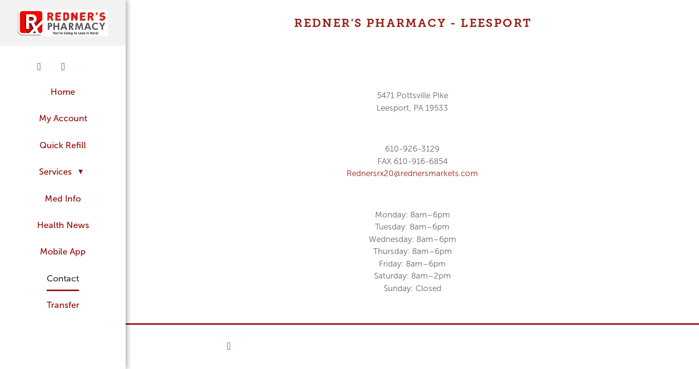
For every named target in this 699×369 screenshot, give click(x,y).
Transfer (63, 305)
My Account (63, 118)
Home (63, 92)
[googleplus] (87, 63)
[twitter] (63, 67)
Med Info (63, 199)
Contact (63, 278)
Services (63, 171)
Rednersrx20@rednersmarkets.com (412, 173)
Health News (63, 225)
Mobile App (63, 251)
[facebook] (39, 67)
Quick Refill (62, 145)
